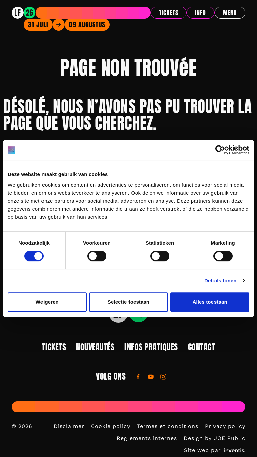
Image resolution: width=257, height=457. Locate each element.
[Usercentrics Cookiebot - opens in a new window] (220, 150)
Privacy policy (225, 426)
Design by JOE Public (214, 438)
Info (200, 12)
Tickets (168, 12)
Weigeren (47, 302)
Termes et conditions (167, 426)
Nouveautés (95, 347)
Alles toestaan (210, 302)
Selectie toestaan (128, 302)
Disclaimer (69, 426)
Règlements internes (147, 438)
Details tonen (220, 280)
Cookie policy (110, 426)
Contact (202, 347)
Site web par (214, 450)
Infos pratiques (151, 347)
